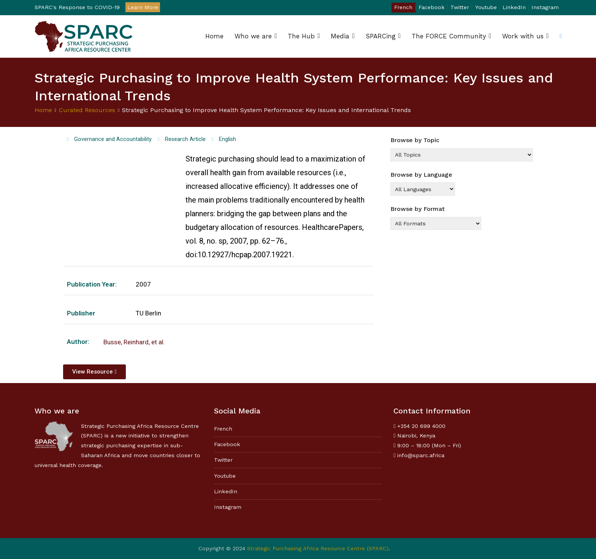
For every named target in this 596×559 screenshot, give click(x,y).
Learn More (142, 7)
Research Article (185, 139)
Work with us (523, 36)
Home (214, 36)
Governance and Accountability (113, 139)
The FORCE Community (449, 36)
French (403, 7)
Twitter (459, 7)
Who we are (253, 36)
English (227, 139)
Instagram (545, 7)
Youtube (486, 7)
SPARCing (381, 36)
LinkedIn (514, 7)
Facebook (431, 7)
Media (340, 36)
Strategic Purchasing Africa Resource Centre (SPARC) (317, 548)
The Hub (301, 36)
